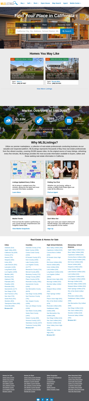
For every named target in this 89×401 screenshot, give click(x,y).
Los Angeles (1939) (11, 272)
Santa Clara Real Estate (75, 379)
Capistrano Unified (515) (54, 250)
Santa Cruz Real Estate (75, 383)
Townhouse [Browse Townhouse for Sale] (50, 379)
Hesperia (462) (9, 260)
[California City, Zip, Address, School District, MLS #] (37, 31)
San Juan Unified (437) (75, 310)
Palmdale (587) (9, 281)
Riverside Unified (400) (54, 306)
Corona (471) (9, 255)
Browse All (9, 308)
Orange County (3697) (33, 277)
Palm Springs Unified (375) (76, 289)
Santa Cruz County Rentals (32, 379)
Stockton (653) (9, 301)
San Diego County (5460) (34, 294)
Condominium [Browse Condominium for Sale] (51, 381)
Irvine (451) (8, 262)
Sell (28, 3)
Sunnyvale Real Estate (75, 381)
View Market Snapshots (21, 229)
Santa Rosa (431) (10, 298)
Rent (35, 3)
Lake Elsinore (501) (11, 264)
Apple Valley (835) (10, 250)
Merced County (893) (32, 272)
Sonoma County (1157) (33, 320)
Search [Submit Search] (67, 31)
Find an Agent (53, 192)
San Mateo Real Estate (75, 387)
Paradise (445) (9, 284)
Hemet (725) (9, 257)
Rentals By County (29, 391)
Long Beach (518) (10, 269)
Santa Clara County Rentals (32, 377)
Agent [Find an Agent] (65, 3)
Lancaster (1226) (10, 267)
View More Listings (44, 89)
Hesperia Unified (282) (75, 267)
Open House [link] (45, 3)
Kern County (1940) (32, 260)
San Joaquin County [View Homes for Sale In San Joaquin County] (9, 385)
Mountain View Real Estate (76, 389)
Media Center (75, 3)
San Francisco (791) (11, 294)
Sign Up (50, 229)
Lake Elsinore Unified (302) (76, 272)
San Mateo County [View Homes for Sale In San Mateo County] (8, 383)
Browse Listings (7, 391)
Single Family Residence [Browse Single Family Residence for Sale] (54, 377)
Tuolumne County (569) (33, 325)
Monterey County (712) (33, 274)
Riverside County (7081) (33, 281)
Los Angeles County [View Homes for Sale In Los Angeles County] (8, 389)
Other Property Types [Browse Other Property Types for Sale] (53, 389)
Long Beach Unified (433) (55, 272)
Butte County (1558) (32, 250)
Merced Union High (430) (55, 279)
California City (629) (11, 252)
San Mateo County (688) (33, 311)
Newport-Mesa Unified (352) (77, 286)
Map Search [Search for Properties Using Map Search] (56, 3)
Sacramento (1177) (11, 289)
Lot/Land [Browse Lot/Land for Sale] (49, 385)
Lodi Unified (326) (52, 269)
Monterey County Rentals (31, 381)
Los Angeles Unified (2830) (76, 279)
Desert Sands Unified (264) (76, 259)
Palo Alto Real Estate (74, 391)
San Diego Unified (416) (54, 318)
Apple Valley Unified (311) (76, 250)
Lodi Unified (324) (73, 274)
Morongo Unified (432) (54, 281)
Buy (22, 3)
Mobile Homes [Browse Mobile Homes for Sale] (51, 387)
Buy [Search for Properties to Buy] (25, 25)
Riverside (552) (9, 286)
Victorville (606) (9, 306)
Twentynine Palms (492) (12, 303)
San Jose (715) (9, 296)
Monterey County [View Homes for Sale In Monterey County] (8, 381)
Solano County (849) (32, 318)
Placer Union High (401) (54, 298)
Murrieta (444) (9, 277)
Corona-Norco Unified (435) (77, 257)
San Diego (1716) (10, 291)
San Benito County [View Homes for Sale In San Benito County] (8, 387)
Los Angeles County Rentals (32, 389)
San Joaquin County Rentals (32, 385)
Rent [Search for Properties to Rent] (44, 25)
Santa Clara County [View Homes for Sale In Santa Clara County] (8, 377)
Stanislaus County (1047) (34, 323)
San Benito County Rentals (32, 387)
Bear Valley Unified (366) (55, 247)
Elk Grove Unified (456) (54, 262)
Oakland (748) (9, 279)
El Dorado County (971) (33, 257)
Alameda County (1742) (33, 247)
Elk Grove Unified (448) (75, 262)
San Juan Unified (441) (54, 320)
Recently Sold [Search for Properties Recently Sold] (64, 25)
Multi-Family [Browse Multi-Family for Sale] (50, 383)
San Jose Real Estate (74, 377)
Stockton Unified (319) (54, 323)
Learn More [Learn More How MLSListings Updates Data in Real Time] (16, 192)
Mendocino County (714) (33, 269)
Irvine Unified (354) (53, 267)
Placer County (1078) (32, 279)
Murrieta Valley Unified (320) (77, 284)
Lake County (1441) (32, 262)
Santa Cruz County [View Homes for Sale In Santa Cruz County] (8, 379)
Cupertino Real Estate (74, 385)
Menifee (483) (9, 274)
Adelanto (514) (9, 247)
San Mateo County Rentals (32, 383)
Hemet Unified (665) (53, 264)
